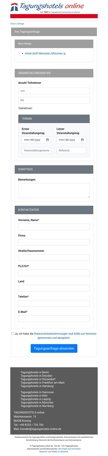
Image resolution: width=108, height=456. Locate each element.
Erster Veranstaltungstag (33, 131)
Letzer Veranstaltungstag (68, 131)
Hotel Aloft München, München (44, 53)
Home (12, 24)
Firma (21, 235)
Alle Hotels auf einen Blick (69, 449)
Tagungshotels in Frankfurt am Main (43, 382)
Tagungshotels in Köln (34, 395)
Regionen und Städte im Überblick (53, 452)
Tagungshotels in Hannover (37, 392)
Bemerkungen (26, 179)
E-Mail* (22, 312)
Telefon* (23, 296)
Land (21, 281)
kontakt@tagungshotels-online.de (40, 429)
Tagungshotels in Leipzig (36, 399)
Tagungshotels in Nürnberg (37, 406)
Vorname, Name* (28, 220)
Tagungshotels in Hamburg (37, 386)
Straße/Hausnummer (31, 250)
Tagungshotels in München (37, 402)
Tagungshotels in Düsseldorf (38, 379)
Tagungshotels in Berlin (35, 372)
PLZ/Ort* (23, 266)
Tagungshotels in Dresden (36, 375)
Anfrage (20, 24)
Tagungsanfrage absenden (54, 348)
